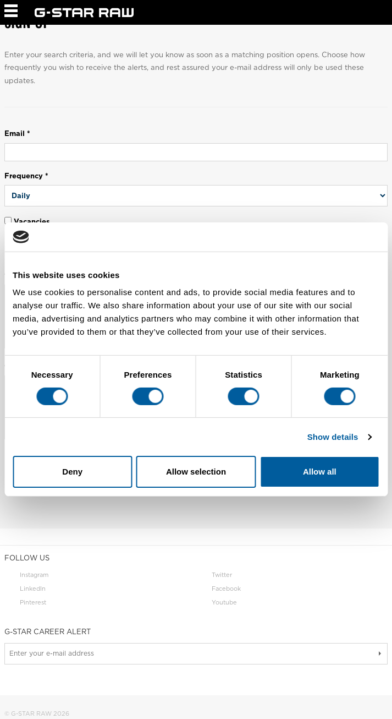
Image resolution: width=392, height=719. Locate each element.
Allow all (319, 471)
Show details (332, 437)
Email (17, 133)
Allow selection (196, 471)
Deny (72, 471)
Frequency (26, 176)
